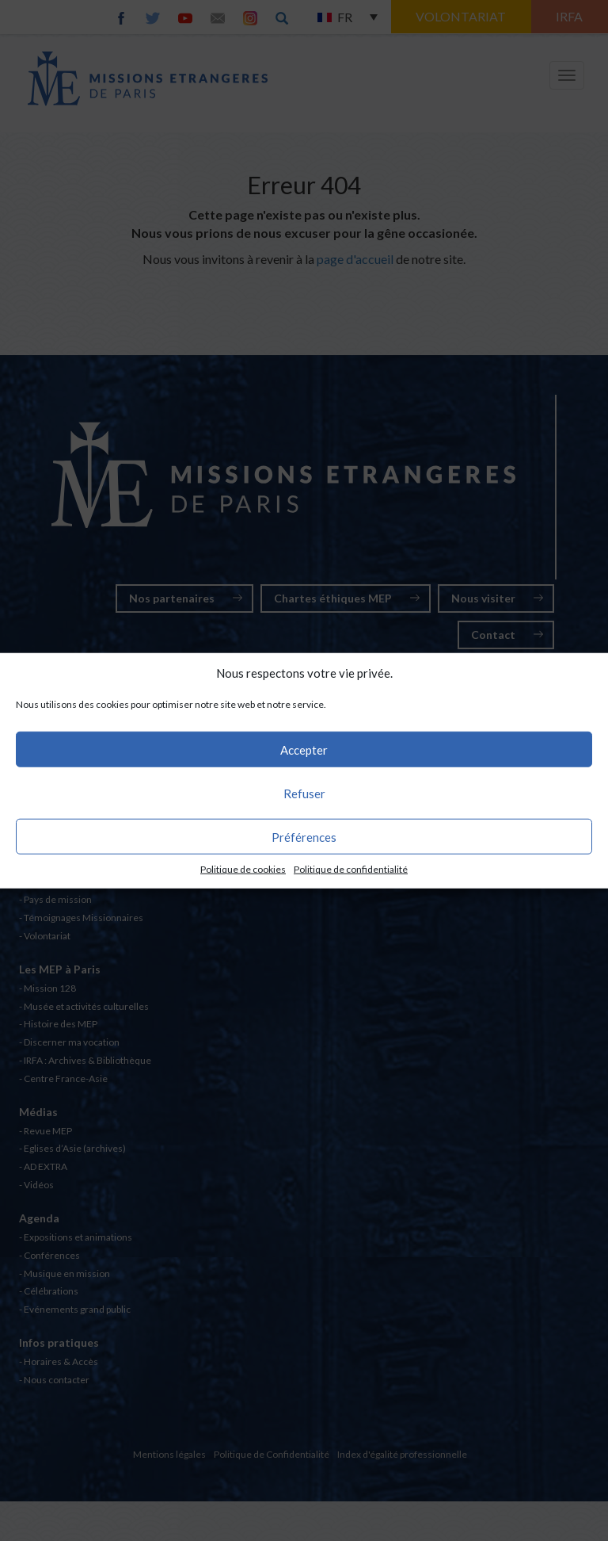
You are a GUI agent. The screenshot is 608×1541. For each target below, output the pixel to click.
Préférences (304, 837)
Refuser (304, 793)
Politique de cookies (243, 869)
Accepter (304, 750)
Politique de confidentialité (351, 869)
